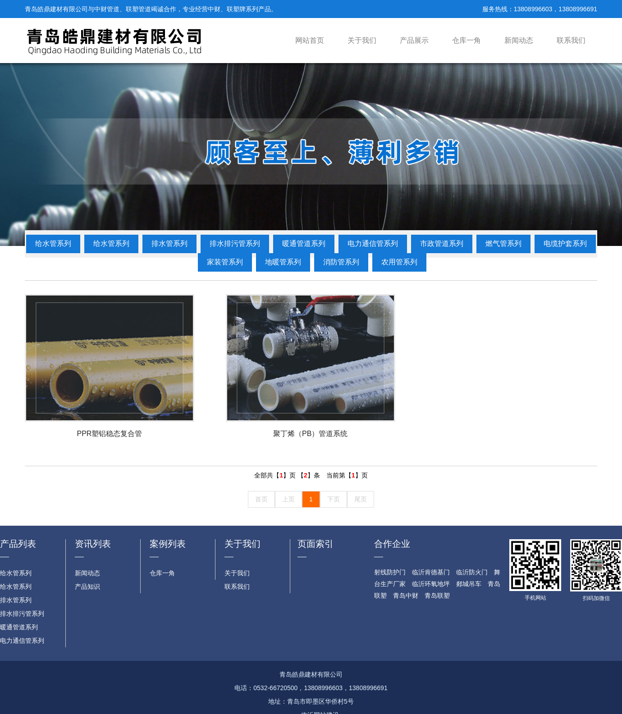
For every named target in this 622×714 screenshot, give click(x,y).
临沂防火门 (472, 572)
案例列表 (168, 544)
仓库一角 (466, 40)
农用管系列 (399, 262)
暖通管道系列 (303, 243)
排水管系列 (169, 243)
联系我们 (571, 40)
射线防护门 (390, 572)
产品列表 (18, 544)
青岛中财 (405, 595)
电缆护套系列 (565, 243)
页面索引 (315, 544)
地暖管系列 (283, 262)
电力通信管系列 (373, 243)
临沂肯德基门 (431, 572)
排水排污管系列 (235, 243)
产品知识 (87, 586)
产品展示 (414, 40)
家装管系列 (225, 262)
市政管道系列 (441, 243)
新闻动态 (518, 40)
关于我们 (362, 40)
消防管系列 (341, 262)
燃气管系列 (503, 243)
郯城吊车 (468, 583)
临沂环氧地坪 (431, 583)
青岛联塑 (437, 595)
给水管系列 (53, 243)
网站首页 (309, 40)
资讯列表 (93, 544)
